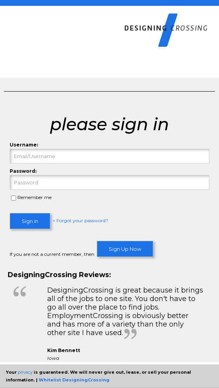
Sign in (30, 221)
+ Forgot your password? (80, 221)
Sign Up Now (125, 249)
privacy (25, 372)
